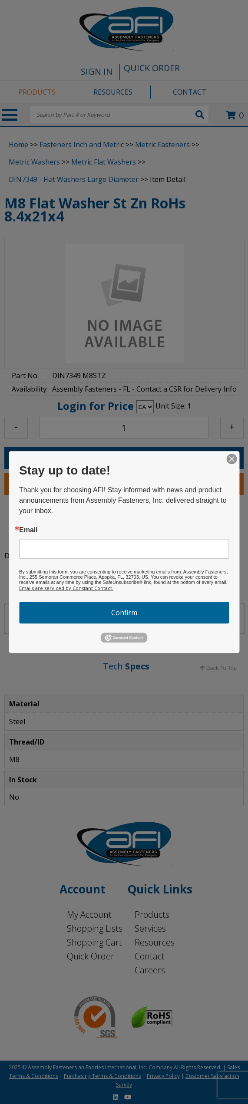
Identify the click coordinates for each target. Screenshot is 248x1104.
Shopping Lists (94, 928)
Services (150, 928)
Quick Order (90, 956)
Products (152, 914)
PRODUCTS (37, 92)
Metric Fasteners (162, 144)
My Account (89, 914)
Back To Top (218, 668)
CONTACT (189, 92)
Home (18, 144)
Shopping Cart (94, 942)
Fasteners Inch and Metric (82, 144)
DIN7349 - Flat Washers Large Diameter (74, 179)
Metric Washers (34, 162)
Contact (150, 956)
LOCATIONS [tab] (71, 617)
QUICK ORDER (152, 68)
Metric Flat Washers (103, 162)
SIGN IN (96, 71)
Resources (155, 942)
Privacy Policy (163, 1076)
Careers (150, 970)
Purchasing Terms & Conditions (102, 1076)
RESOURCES (112, 92)
